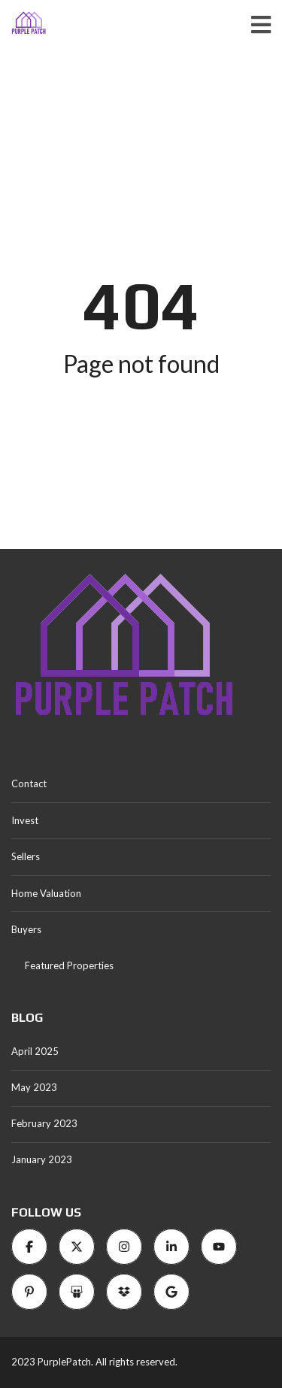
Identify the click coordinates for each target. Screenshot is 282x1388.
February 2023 (44, 1123)
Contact (29, 783)
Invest (24, 820)
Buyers (26, 929)
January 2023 (41, 1159)
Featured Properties (69, 965)
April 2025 (35, 1051)
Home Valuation (46, 893)
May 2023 (34, 1087)
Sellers (25, 856)
